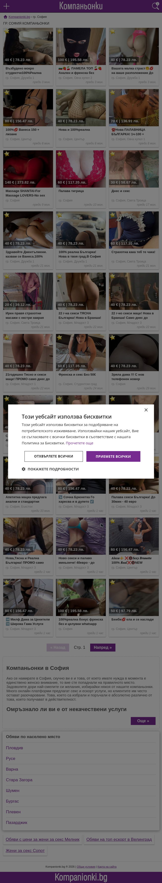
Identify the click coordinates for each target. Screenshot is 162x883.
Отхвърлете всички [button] (82, 463)
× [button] (146, 403)
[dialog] (81, 441)
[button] (50, 476)
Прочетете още (80, 436)
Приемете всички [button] (82, 449)
